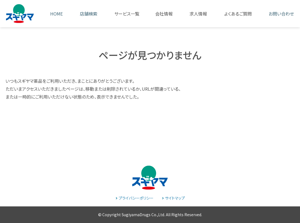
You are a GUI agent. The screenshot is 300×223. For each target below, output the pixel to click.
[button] (122, 13)
